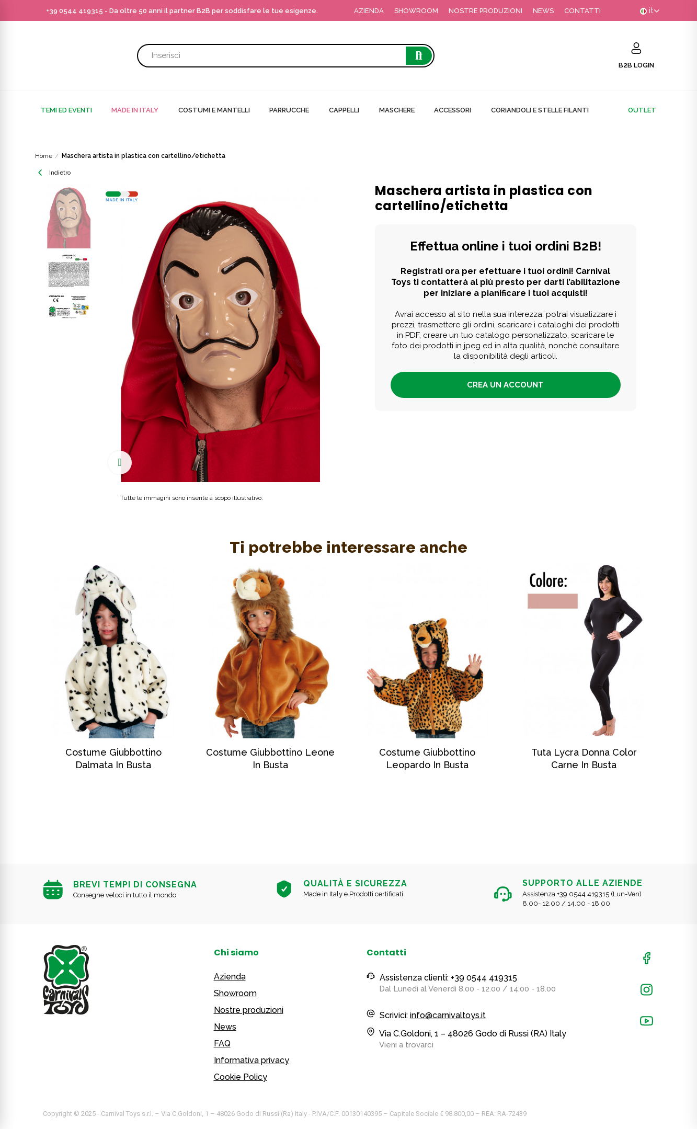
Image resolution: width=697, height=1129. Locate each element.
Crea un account (505, 385)
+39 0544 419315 (74, 11)
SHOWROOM (416, 11)
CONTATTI (582, 11)
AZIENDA (369, 11)
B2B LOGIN (636, 65)
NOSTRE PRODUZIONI (485, 11)
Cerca (419, 56)
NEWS (543, 11)
